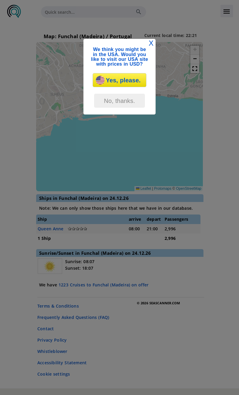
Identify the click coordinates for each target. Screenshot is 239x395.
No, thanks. (119, 101)
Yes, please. (118, 80)
